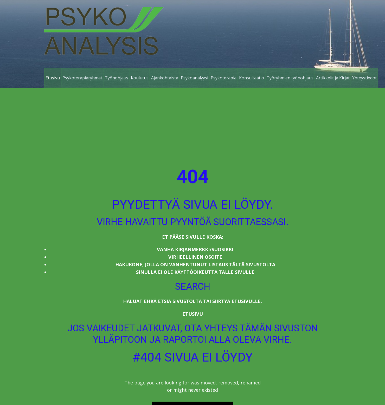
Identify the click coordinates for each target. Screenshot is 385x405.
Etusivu (192, 314)
